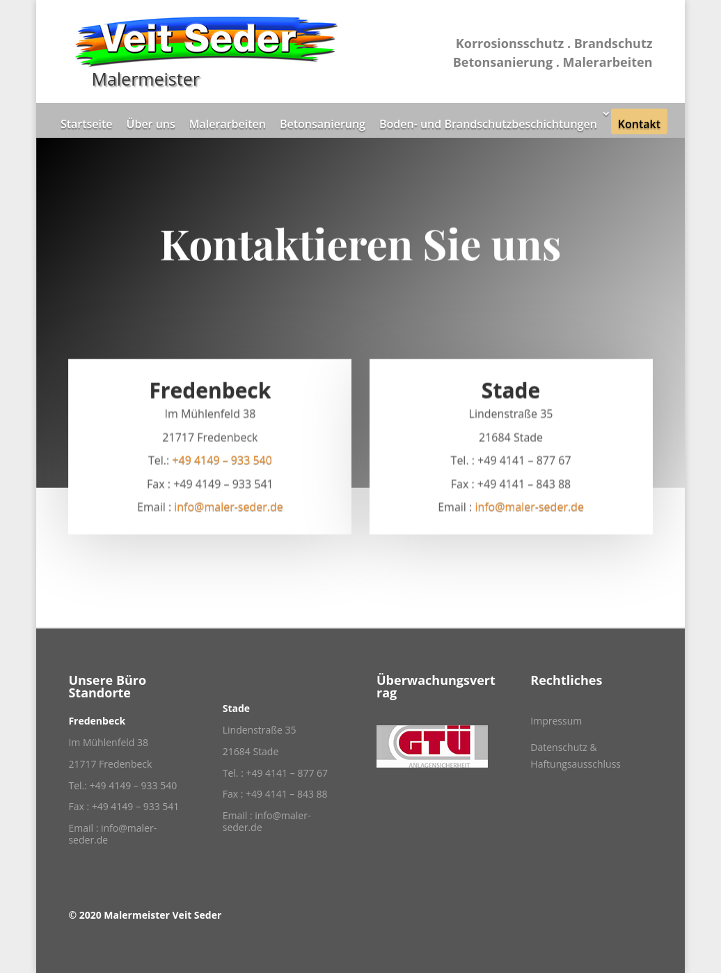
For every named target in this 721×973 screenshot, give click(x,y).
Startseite (87, 124)
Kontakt (639, 124)
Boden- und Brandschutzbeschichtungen (488, 124)
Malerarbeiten (227, 124)
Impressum (556, 720)
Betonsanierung (322, 124)
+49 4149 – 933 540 (222, 462)
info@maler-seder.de (228, 509)
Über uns (151, 124)
